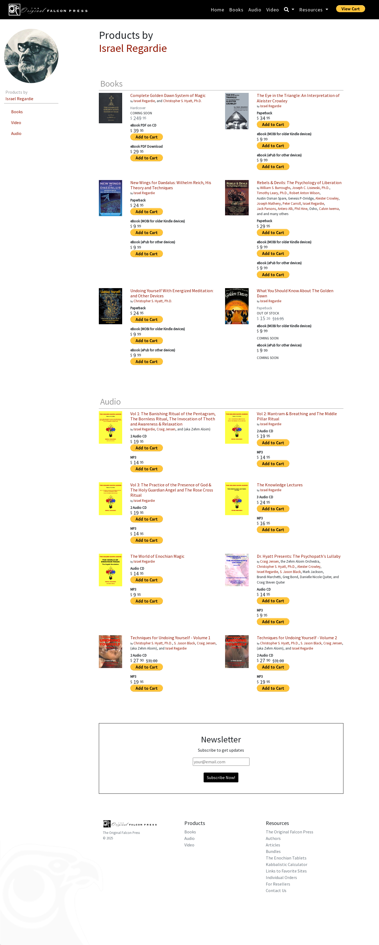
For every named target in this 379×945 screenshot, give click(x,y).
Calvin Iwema (329, 208)
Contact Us (276, 890)
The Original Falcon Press (121, 832)
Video (272, 10)
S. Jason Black (290, 571)
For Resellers (278, 884)
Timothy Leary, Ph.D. (272, 193)
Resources (311, 10)
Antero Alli (285, 208)
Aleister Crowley (327, 198)
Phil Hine (301, 208)
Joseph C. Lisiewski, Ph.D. (310, 187)
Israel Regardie (19, 98)
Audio (254, 10)
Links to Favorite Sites (286, 871)
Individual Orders (281, 877)
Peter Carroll (292, 203)
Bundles (273, 851)
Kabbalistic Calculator (286, 864)
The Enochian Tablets (286, 858)
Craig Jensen (166, 429)
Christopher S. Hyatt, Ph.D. (182, 101)
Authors (273, 838)
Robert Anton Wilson (304, 193)
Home (217, 10)
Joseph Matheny (269, 203)
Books (236, 10)
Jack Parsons (266, 208)
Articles (273, 845)
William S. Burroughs (275, 187)
